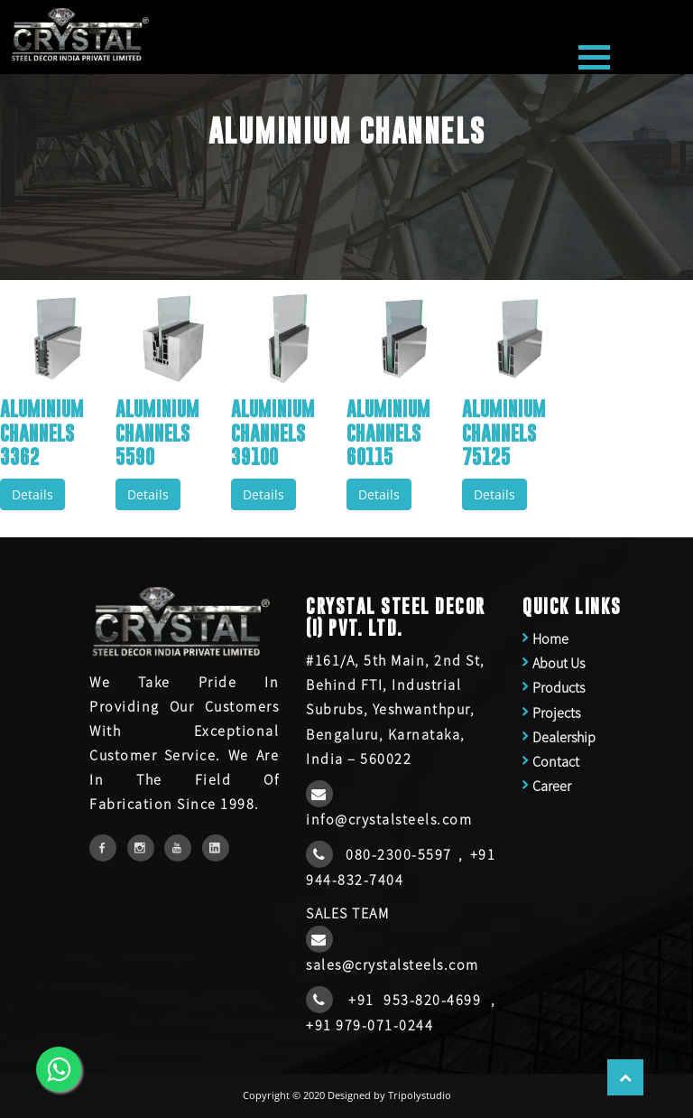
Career (551, 786)
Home (550, 638)
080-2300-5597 (402, 854)
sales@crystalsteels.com (392, 964)
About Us (558, 663)
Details (32, 494)
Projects (556, 712)
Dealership (564, 737)
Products (558, 687)
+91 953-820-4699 (419, 1000)
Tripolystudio (419, 1095)
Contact (555, 761)
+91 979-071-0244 (369, 1025)
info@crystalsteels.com (389, 819)
